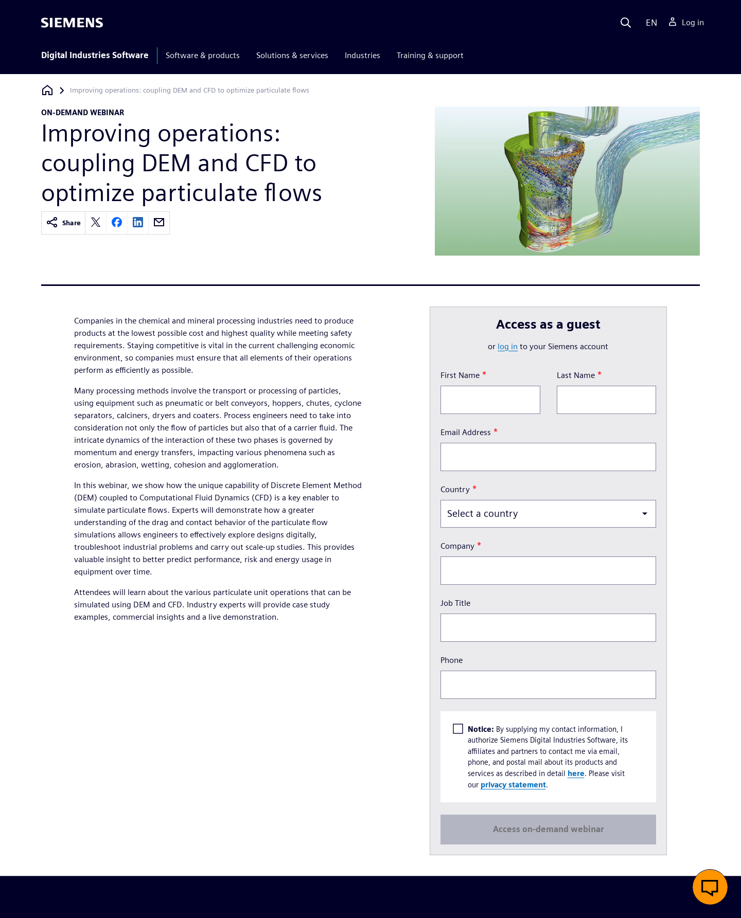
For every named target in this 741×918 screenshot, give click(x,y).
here (575, 773)
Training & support (430, 55)
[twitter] (95, 223)
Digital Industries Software (95, 55)
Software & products (203, 55)
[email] (159, 223)
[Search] (625, 22)
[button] (710, 887)
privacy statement (512, 784)
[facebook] (117, 223)
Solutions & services (292, 55)
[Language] (649, 22)
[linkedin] (138, 223)
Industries (362, 55)
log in (508, 346)
